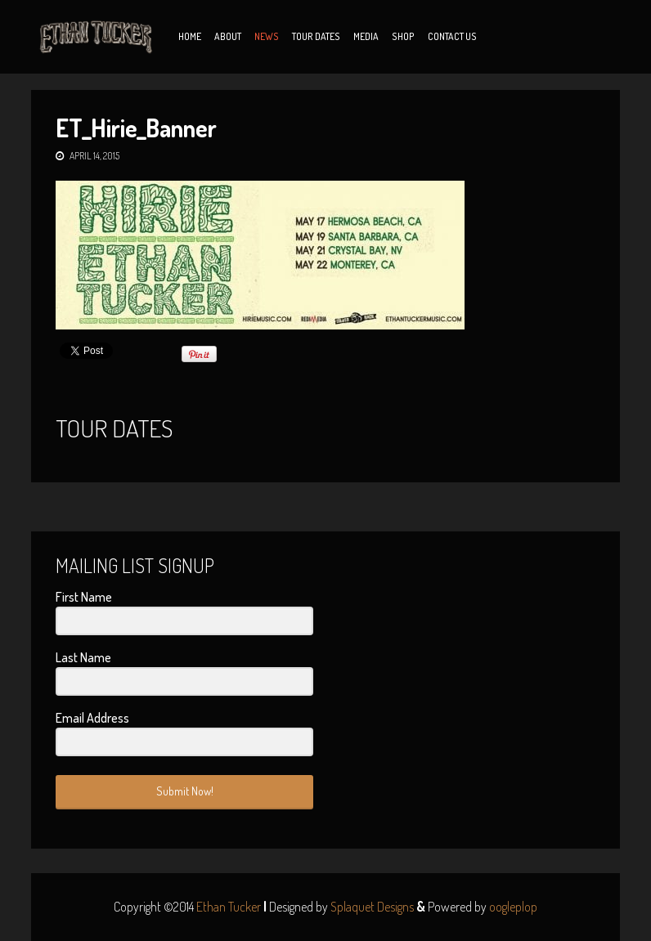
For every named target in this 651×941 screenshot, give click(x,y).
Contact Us (452, 36)
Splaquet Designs (372, 906)
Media (366, 36)
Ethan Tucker (228, 906)
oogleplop (513, 906)
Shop (403, 36)
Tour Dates (316, 36)
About (227, 36)
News (266, 36)
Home (189, 36)
